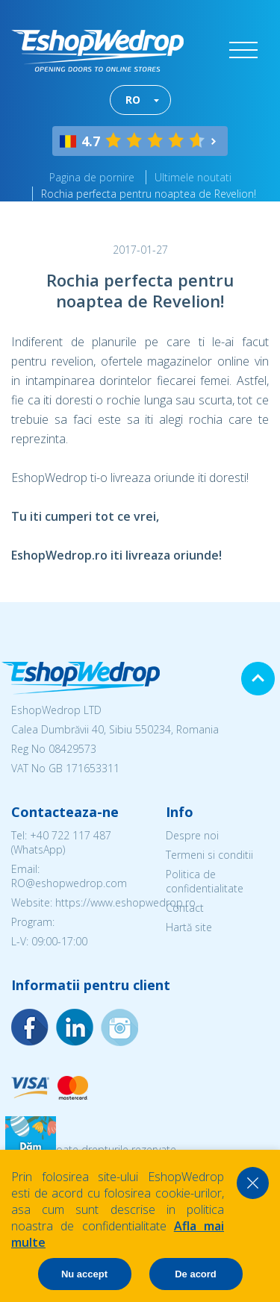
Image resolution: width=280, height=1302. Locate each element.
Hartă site (189, 927)
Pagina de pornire (91, 177)
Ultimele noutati (193, 177)
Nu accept (84, 1274)
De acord (196, 1274)
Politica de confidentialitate (204, 881)
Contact (185, 908)
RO (132, 100)
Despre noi (192, 835)
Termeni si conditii (209, 855)
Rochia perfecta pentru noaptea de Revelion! (148, 194)
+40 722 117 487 (70, 835)
